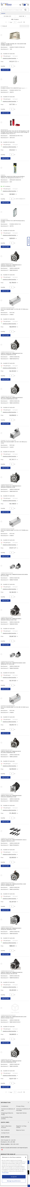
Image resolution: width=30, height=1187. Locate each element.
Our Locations (5, 1130)
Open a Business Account (6, 1126)
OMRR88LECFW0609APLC (7, 838)
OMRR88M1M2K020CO (7, 263)
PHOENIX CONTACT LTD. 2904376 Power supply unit (14, 88)
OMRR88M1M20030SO (7, 927)
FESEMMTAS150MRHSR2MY (8, 705)
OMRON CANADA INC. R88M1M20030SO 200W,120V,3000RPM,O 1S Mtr (11, 929)
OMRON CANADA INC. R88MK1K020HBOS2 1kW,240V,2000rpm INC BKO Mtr (11, 973)
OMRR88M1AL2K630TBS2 (7, 882)
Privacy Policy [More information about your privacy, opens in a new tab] (5, 1172)
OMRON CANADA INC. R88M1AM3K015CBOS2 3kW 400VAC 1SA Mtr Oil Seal (13, 1017)
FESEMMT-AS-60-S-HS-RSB (8, 440)
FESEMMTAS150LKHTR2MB (7, 529)
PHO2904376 (4, 86)
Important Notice (21, 1113)
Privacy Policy (20, 1106)
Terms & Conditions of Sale (8, 1109)
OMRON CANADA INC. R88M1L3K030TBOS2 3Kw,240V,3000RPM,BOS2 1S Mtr (12, 398)
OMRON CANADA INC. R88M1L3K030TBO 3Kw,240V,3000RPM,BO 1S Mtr (11, 1061)
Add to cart (5, 69)
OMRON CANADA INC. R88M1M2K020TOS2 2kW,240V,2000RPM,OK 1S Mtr (11, 354)
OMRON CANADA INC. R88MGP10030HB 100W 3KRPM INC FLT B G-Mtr (14, 575)
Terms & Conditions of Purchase (23, 1109)
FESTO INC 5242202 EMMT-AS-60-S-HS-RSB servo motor (14, 442)
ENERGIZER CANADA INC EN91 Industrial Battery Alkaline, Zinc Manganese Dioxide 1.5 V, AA (13, 177)
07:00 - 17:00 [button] (25, 3)
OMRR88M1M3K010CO (7, 484)
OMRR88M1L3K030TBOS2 (7, 396)
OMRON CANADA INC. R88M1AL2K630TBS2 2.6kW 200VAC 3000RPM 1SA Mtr (13, 884)
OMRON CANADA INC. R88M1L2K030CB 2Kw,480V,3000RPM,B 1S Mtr (11, 752)
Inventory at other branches (9, 58)
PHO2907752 (4, 219)
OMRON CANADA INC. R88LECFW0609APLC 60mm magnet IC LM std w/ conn (13, 840)
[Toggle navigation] (2, 4)
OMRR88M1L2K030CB (6, 750)
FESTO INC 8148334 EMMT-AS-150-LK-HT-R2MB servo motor (14, 531)
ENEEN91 (3, 175)
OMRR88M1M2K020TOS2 (7, 352)
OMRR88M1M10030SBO (7, 794)
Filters (7, 16)
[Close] (25, 1157)
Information (15, 1102)
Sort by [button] (21, 16)
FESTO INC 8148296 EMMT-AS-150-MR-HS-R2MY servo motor (15, 707)
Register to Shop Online (21, 1126)
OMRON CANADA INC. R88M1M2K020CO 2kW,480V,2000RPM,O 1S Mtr (11, 265)
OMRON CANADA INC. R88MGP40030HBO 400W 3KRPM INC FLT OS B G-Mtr (13, 663)
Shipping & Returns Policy (7, 1113)
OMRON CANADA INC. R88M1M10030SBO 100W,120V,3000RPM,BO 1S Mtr (11, 796)
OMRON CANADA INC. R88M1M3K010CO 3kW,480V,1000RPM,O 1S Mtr (11, 486)
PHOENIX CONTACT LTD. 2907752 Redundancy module (13, 221)
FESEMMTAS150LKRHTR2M (7, 307)
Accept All (14, 1176)
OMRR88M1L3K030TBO (7, 1059)
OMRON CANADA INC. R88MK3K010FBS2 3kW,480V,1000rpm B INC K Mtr (11, 619)
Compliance (4, 1106)
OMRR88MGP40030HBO (7, 661)
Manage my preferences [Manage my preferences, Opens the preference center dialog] (14, 1181)
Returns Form (20, 1130)
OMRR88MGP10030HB (7, 573)
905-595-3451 (15, 1144)
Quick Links (15, 1122)
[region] (14, 1170)
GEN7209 (3, 42)
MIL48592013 (4, 129)
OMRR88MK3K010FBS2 (7, 617)
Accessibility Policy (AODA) (6, 1117)
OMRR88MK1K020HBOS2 (7, 971)
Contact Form (5, 1133)
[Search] (15, 9)
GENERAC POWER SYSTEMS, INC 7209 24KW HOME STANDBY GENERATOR (13, 44)
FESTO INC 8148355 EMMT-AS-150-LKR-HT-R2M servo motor (14, 310)
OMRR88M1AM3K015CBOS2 (8, 1015)
